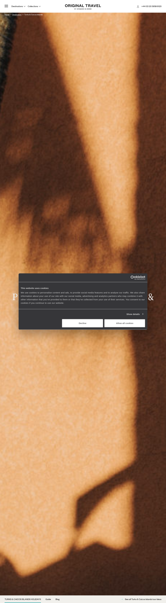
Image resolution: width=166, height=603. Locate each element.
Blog (58, 599)
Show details (133, 314)
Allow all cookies (124, 323)
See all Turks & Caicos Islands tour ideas (140, 599)
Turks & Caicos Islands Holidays (23, 599)
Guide (48, 599)
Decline (82, 323)
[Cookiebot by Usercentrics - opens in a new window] (132, 277)
